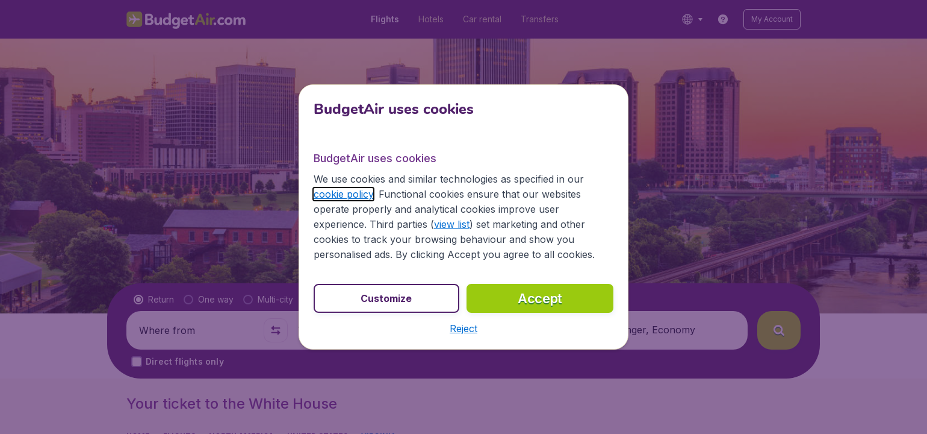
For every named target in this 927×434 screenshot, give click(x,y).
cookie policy (343, 194)
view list (452, 224)
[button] (463, 328)
